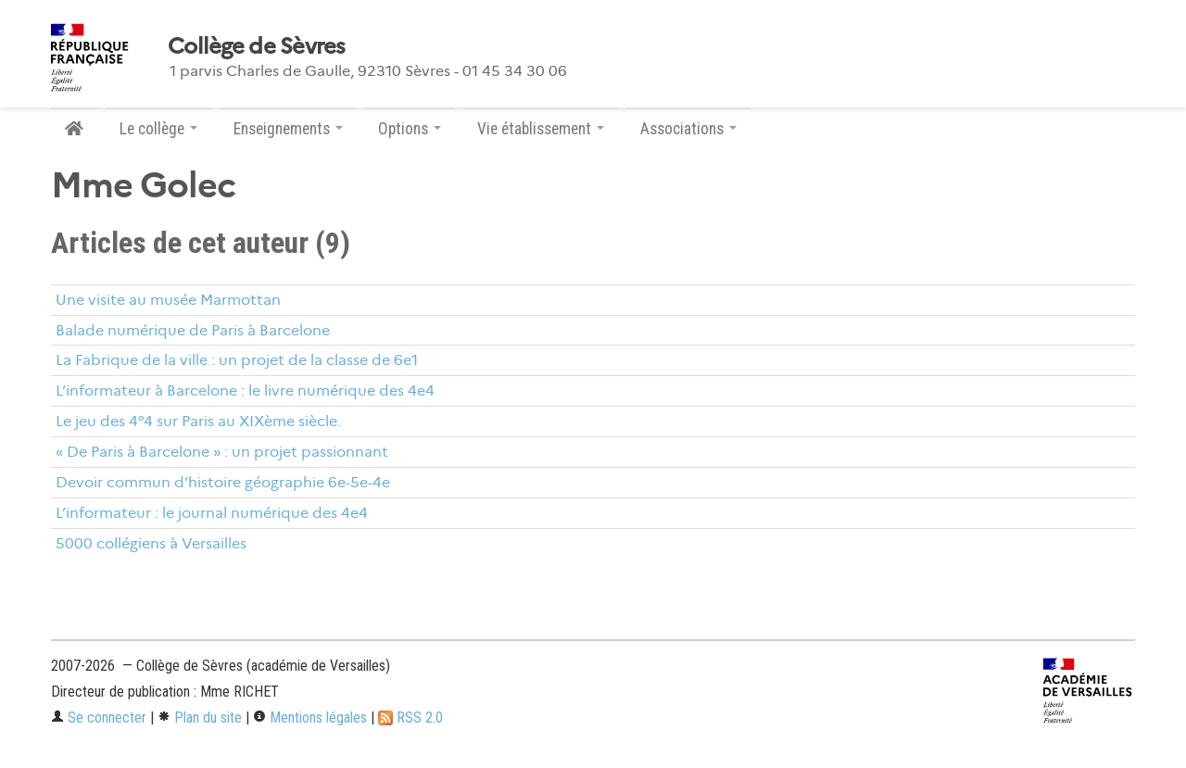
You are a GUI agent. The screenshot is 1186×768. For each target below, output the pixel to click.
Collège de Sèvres (257, 46)
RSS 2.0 (410, 717)
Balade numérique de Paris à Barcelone (193, 330)
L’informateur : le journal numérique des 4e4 (212, 513)
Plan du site (200, 717)
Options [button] (409, 129)
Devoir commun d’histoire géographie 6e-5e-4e (223, 482)
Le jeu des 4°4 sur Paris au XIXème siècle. (198, 421)
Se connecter (98, 717)
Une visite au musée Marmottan (168, 299)
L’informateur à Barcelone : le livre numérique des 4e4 (245, 390)
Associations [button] (688, 129)
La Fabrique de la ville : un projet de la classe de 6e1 (237, 360)
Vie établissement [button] (540, 129)
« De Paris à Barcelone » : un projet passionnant (222, 451)
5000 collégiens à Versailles (151, 543)
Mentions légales (310, 717)
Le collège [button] (158, 129)
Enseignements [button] (288, 129)
